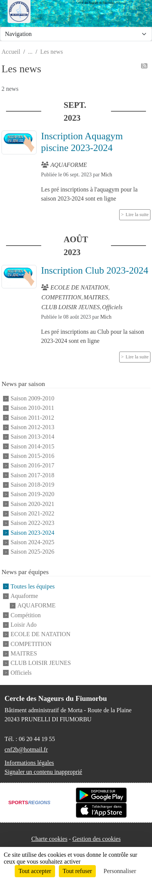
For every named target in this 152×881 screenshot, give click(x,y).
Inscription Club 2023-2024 (94, 270)
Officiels (21, 672)
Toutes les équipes (33, 586)
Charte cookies (49, 839)
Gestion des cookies (96, 839)
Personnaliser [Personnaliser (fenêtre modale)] (120, 871)
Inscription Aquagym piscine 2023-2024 (82, 142)
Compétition (26, 615)
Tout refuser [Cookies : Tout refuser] (77, 871)
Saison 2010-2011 (32, 408)
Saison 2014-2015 (32, 446)
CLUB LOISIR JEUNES (41, 663)
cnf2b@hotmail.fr (26, 749)
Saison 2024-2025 (32, 542)
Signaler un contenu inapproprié (43, 772)
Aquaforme (24, 596)
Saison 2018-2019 (32, 484)
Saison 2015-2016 (32, 456)
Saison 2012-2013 (32, 427)
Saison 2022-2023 (32, 523)
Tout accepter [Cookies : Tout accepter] (34, 871)
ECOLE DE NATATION (41, 634)
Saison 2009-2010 (32, 398)
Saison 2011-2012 (32, 417)
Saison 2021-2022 (32, 513)
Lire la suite (137, 214)
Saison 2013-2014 (32, 437)
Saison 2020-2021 (32, 504)
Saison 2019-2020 (32, 494)
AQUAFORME (36, 605)
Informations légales (29, 763)
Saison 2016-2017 (32, 465)
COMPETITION (31, 644)
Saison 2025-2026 (32, 552)
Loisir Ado (24, 624)
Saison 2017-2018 (32, 475)
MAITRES (24, 653)
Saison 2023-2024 (32, 532)
